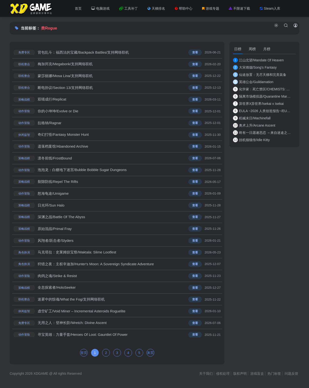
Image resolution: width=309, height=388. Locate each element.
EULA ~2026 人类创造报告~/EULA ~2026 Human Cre (262, 110)
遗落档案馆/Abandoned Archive (63, 147)
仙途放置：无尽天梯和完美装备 (259, 74)
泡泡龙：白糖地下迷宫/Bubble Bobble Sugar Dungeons (82, 171)
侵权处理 (223, 375)
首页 (78, 8)
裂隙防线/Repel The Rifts (58, 182)
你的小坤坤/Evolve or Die (58, 111)
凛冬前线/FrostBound (55, 159)
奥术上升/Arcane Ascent (254, 125)
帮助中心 (183, 8)
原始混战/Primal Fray (55, 230)
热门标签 (274, 375)
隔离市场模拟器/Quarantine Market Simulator (262, 96)
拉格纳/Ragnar (49, 123)
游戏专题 (210, 8)
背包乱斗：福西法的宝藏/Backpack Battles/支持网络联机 (83, 52)
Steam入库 (270, 8)
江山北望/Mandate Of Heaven (258, 60)
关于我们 (206, 375)
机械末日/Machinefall (252, 118)
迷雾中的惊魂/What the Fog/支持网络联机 (71, 301)
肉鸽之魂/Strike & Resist (57, 277)
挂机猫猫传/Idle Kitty (251, 139)
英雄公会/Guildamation (253, 81)
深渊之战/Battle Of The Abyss (61, 218)
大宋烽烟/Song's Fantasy (255, 67)
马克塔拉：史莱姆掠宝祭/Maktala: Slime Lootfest (77, 253)
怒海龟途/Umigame (53, 194)
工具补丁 (128, 8)
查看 (195, 52)
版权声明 (240, 375)
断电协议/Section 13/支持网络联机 (65, 88)
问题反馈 (291, 375)
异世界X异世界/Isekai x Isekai (258, 103)
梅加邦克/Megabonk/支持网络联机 (65, 64)
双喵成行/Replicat (52, 100)
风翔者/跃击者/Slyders (55, 242)
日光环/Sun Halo (51, 206)
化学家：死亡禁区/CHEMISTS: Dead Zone (262, 89)
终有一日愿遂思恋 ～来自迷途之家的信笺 (262, 132)
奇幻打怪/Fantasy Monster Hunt (63, 135)
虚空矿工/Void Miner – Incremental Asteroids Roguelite (82, 313)
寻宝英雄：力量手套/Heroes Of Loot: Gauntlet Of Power (83, 336)
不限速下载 (239, 8)
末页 (150, 355)
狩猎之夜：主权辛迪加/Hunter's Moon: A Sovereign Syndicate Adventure (96, 265)
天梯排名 (156, 8)
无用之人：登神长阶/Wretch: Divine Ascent (72, 325)
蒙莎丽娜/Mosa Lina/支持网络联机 (65, 76)
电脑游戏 (100, 8)
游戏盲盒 (257, 375)
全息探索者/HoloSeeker (57, 289)
